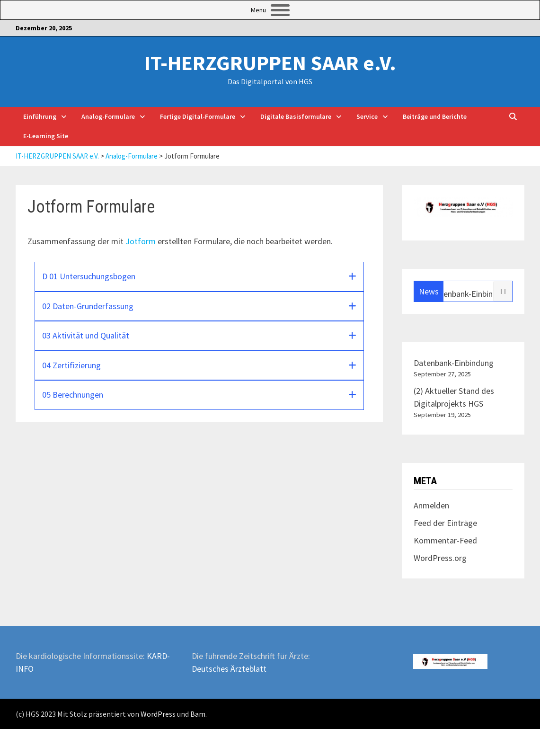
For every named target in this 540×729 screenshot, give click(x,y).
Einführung (39, 116)
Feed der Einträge (445, 522)
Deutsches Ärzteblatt (229, 668)
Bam (197, 714)
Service (367, 116)
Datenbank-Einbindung (474, 293)
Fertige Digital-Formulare (197, 116)
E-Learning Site (45, 136)
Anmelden (431, 505)
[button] (199, 276)
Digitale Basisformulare (295, 116)
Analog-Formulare (108, 116)
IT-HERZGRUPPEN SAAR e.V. (270, 63)
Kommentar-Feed (445, 540)
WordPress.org (440, 557)
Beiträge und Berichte (435, 116)
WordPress (158, 714)
